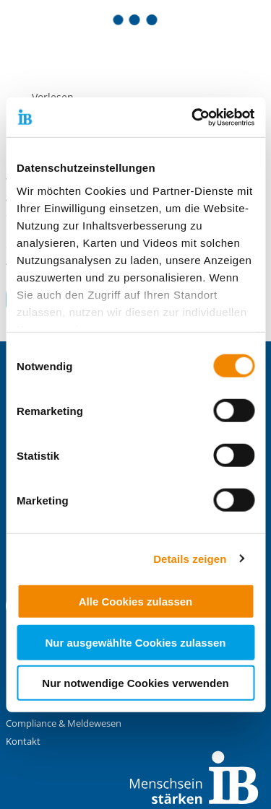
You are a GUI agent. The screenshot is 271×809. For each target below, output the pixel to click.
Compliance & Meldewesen (63, 723)
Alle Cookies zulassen (136, 601)
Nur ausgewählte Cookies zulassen (135, 642)
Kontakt (23, 741)
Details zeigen (189, 558)
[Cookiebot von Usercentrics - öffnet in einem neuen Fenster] (193, 117)
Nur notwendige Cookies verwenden (135, 683)
